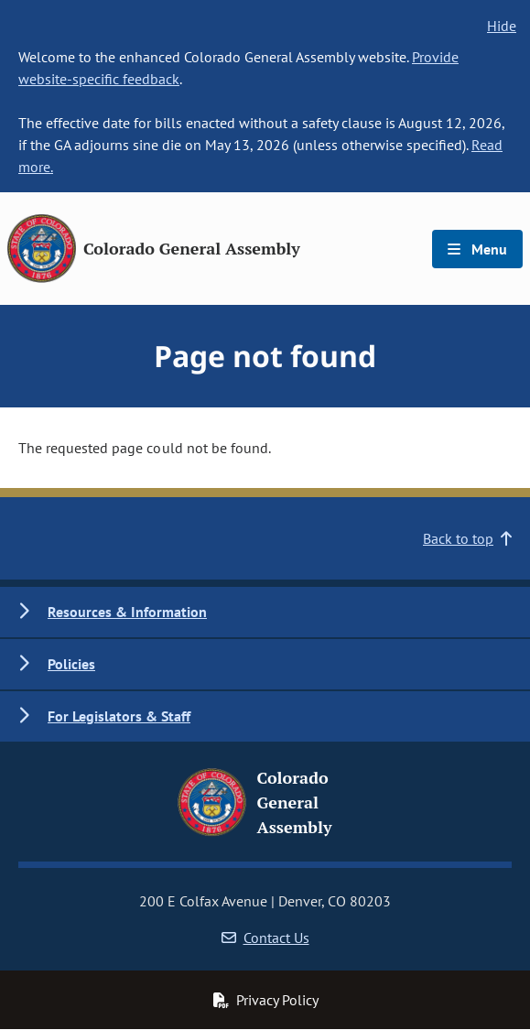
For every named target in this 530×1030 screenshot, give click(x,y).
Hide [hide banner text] (501, 25)
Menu (477, 249)
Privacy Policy (265, 1000)
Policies (71, 664)
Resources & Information (127, 611)
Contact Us (265, 938)
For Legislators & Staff (119, 716)
